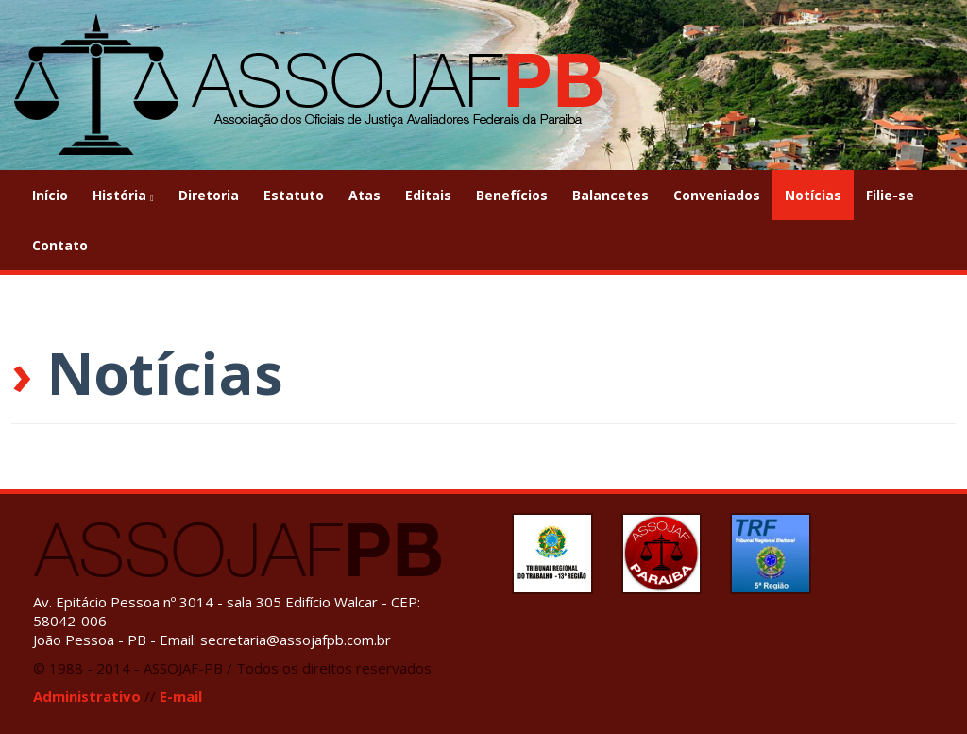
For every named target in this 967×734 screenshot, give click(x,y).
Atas (364, 195)
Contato (60, 245)
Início (50, 195)
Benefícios (512, 195)
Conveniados (716, 195)
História (123, 195)
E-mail (181, 696)
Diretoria (208, 195)
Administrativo (87, 696)
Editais (428, 195)
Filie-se (890, 195)
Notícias (813, 195)
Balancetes (610, 195)
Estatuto (293, 195)
